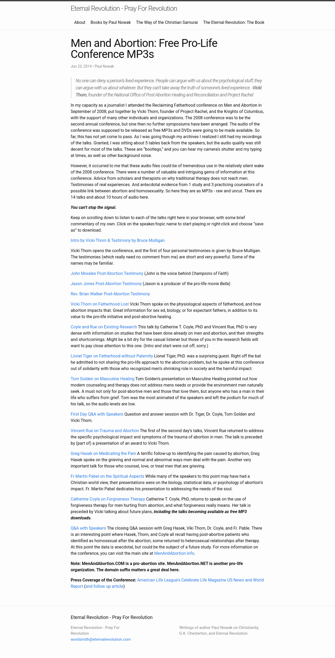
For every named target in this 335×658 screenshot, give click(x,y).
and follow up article (104, 586)
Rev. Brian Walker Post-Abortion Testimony (110, 293)
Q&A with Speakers (88, 528)
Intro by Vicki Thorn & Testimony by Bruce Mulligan (118, 240)
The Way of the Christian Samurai (167, 22)
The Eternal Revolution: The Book (233, 22)
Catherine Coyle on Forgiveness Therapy (108, 499)
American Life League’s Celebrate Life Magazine (181, 580)
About (79, 22)
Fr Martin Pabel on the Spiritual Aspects (107, 476)
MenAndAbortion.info (174, 553)
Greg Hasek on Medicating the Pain (103, 453)
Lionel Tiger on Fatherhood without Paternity (112, 356)
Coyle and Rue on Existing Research (104, 326)
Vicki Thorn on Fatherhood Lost (100, 304)
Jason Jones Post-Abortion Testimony (106, 283)
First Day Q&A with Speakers (97, 414)
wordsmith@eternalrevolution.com (101, 639)
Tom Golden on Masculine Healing (102, 378)
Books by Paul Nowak (111, 22)
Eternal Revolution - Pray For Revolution (124, 8)
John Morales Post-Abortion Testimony (107, 273)
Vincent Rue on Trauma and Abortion (105, 430)
